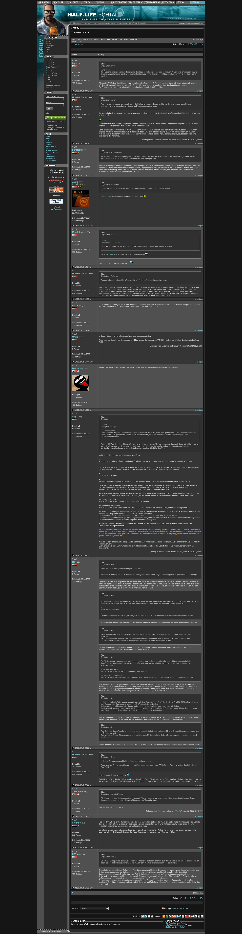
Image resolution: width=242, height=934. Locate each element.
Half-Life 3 (50, 65)
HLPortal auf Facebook (56, 208)
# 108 (74, 147)
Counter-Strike (119, 2)
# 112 (74, 303)
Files (48, 50)
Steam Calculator (53, 152)
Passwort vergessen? (55, 127)
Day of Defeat (136, 2)
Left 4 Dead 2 (51, 79)
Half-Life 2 (74, 2)
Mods (101, 2)
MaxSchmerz (79, 232)
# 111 (74, 270)
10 (196, 44)
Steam (181, 2)
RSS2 (179, 908)
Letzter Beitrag (77, 44)
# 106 (74, 60)
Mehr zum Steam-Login (56, 121)
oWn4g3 (76, 823)
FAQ (47, 52)
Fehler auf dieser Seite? (175, 927)
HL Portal (44, 2)
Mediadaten (50, 156)
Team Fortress (152, 2)
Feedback (50, 87)
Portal (87, 2)
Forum (196, 2)
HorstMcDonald (80, 97)
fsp (74, 63)
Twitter (48, 148)
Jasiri (75, 182)
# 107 (74, 94)
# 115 (74, 414)
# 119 (74, 820)
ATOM (185, 908)
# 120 (74, 851)
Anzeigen (199, 91)
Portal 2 (49, 71)
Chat (48, 140)
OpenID (49, 144)
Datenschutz (51, 161)
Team (48, 136)
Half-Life (58, 2)
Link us (49, 154)
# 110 (74, 229)
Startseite (49, 40)
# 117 (74, 751)
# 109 (74, 179)
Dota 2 (48, 81)
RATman (76, 305)
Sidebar (49, 142)
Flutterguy (77, 150)
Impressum (50, 158)
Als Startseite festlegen (175, 925)
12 (201, 44)
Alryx (75, 416)
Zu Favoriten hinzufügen (176, 923)
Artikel (48, 44)
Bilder (48, 48)
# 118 (74, 788)
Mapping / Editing (53, 85)
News (48, 42)
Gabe (109, 197)
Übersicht (49, 59)
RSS (174, 908)
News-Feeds (51, 146)
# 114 (74, 365)
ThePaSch (77, 791)
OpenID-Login (52, 129)
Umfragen (50, 46)
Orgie (75, 337)
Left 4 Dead (168, 2)
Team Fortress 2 (52, 67)
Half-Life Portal (85, 39)
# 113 (74, 334)
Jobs (48, 138)
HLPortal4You (51, 150)
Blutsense (77, 368)
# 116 (74, 559)
